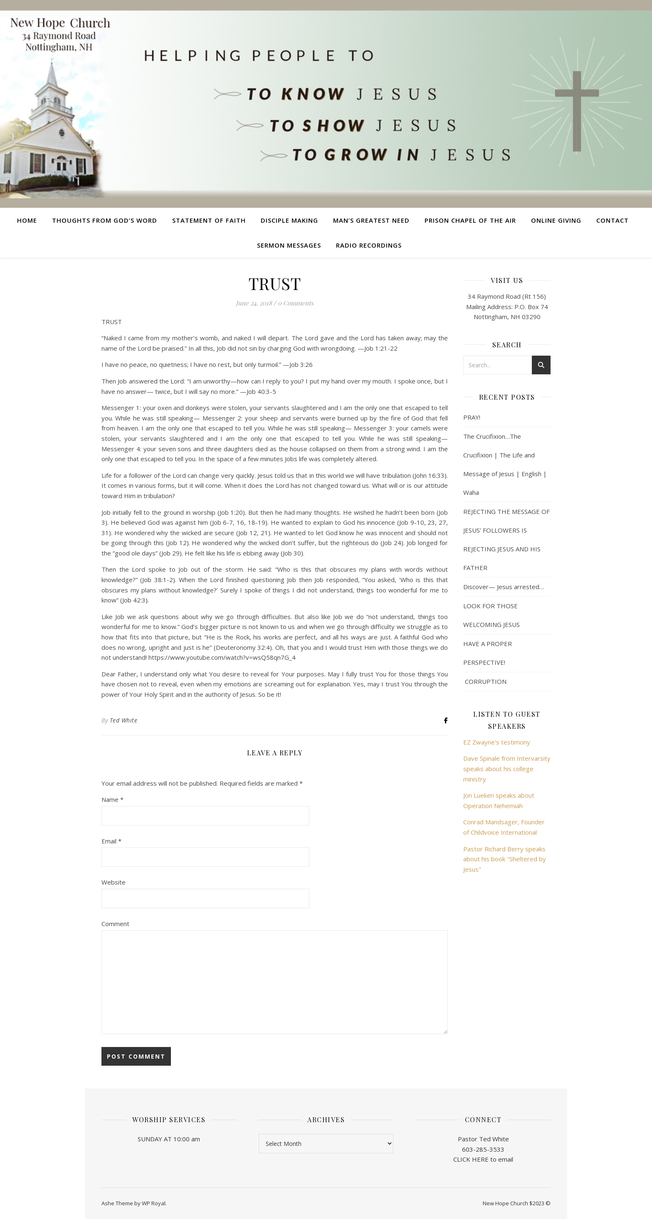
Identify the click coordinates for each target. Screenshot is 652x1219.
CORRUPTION (484, 681)
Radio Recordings (369, 245)
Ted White (124, 720)
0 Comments (296, 303)
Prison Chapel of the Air (470, 220)
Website (113, 882)
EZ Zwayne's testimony (496, 742)
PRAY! (471, 417)
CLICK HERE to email (483, 1159)
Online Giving (556, 220)
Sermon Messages (289, 245)
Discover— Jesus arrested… (503, 586)
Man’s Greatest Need (371, 220)
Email (111, 841)
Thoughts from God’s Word (104, 220)
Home (27, 220)
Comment (115, 923)
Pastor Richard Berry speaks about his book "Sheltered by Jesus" (504, 859)
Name (112, 799)
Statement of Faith (209, 220)
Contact (612, 220)
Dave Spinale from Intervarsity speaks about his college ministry (507, 768)
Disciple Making (289, 220)
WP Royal (153, 1203)
